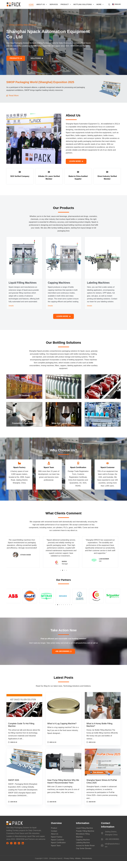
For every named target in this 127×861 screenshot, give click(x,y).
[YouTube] (19, 843)
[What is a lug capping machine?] (63, 705)
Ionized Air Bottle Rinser (85, 845)
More (100, 4)
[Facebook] (7, 843)
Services (54, 4)
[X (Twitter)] (15, 843)
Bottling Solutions (84, 4)
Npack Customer (57, 840)
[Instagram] (11, 843)
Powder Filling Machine (85, 831)
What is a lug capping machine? (61, 723)
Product (66, 4)
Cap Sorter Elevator (83, 848)
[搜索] (109, 4)
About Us (42, 4)
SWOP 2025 (13, 780)
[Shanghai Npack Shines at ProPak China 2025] (103, 762)
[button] (116, 4)
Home (31, 4)
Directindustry (87, 858)
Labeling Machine (83, 843)
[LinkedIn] (23, 843)
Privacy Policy (69, 858)
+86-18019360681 (112, 839)
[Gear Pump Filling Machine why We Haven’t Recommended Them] (63, 762)
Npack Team (56, 845)
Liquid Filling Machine (84, 828)
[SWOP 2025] (24, 762)
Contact (54, 831)
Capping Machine (83, 840)
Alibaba (78, 858)
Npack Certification (58, 843)
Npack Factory (56, 837)
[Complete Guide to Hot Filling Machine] (24, 705)
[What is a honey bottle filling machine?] (103, 705)
